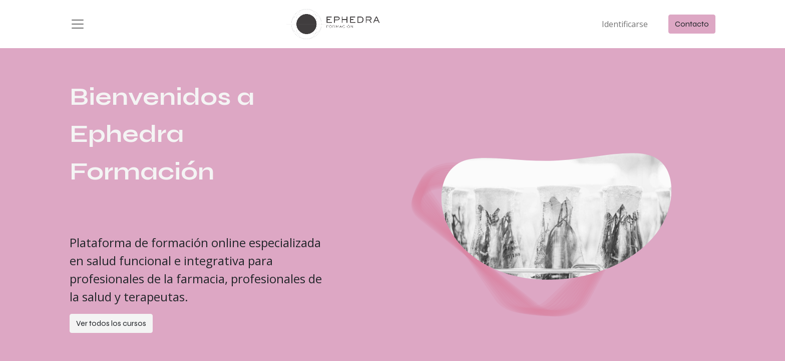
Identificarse (625, 24)
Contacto (692, 24)
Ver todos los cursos (111, 323)
